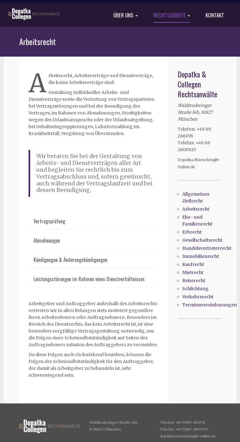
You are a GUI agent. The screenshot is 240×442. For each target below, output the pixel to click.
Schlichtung (195, 288)
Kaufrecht (193, 264)
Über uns (125, 15)
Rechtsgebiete (171, 15)
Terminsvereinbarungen (209, 305)
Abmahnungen (47, 240)
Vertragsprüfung (49, 221)
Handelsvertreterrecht (206, 248)
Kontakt (215, 15)
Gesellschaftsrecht (202, 240)
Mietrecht (192, 272)
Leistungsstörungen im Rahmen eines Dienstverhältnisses (89, 279)
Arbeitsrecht (195, 209)
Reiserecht (193, 280)
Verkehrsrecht (197, 297)
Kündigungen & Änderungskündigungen (70, 259)
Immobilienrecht (200, 256)
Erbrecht (192, 232)
